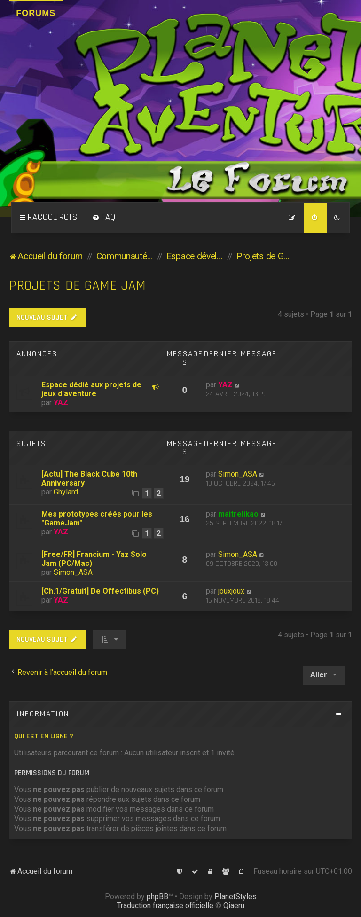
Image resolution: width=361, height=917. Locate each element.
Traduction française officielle (165, 905)
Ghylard (66, 491)
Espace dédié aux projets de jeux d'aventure (91, 389)
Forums (35, 13)
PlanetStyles (235, 896)
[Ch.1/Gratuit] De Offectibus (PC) (100, 591)
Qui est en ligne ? (43, 736)
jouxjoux (231, 591)
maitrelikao (238, 513)
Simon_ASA (237, 474)
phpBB (157, 896)
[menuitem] (104, 218)
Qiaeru (233, 905)
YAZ (61, 402)
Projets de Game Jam (77, 285)
